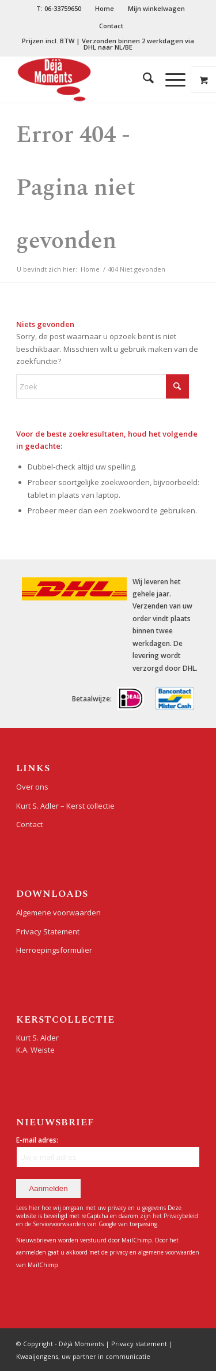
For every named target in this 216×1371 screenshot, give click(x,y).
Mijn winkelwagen (156, 8)
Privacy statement (139, 1343)
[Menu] (169, 80)
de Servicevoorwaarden (55, 1224)
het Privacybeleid (175, 1216)
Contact (111, 25)
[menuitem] (59, 9)
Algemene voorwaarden (58, 912)
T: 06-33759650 (58, 8)
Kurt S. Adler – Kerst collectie (65, 806)
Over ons (32, 787)
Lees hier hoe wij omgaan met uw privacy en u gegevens (91, 1208)
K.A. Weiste (35, 1050)
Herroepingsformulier (54, 950)
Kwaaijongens (37, 1356)
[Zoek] (142, 80)
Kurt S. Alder (37, 1037)
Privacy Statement (47, 931)
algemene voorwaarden (168, 1252)
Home (104, 8)
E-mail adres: (37, 1140)
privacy (119, 1252)
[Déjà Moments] (89, 80)
